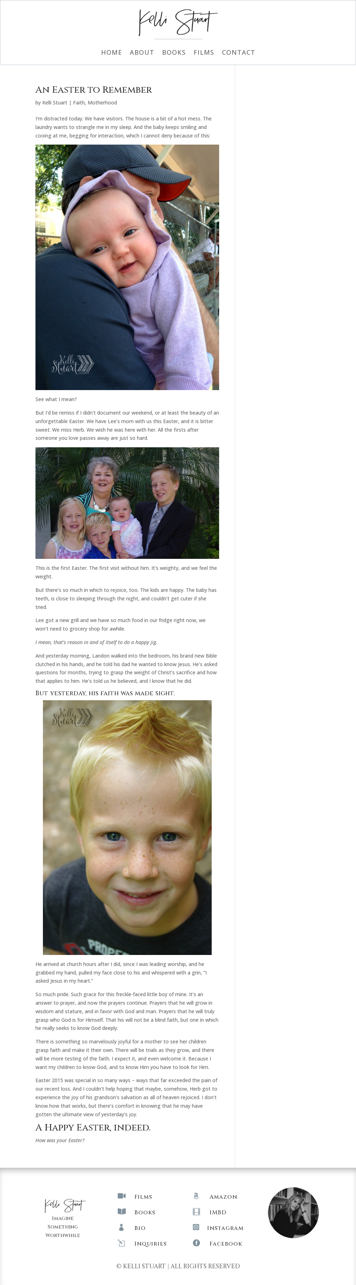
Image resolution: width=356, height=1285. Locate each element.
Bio (140, 1228)
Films (204, 53)
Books (174, 53)
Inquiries (150, 1244)
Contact (238, 53)
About (142, 53)
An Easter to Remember (93, 90)
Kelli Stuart (54, 102)
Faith (79, 102)
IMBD (218, 1212)
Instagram (225, 1228)
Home (111, 53)
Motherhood (102, 102)
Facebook (226, 1244)
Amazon (223, 1197)
